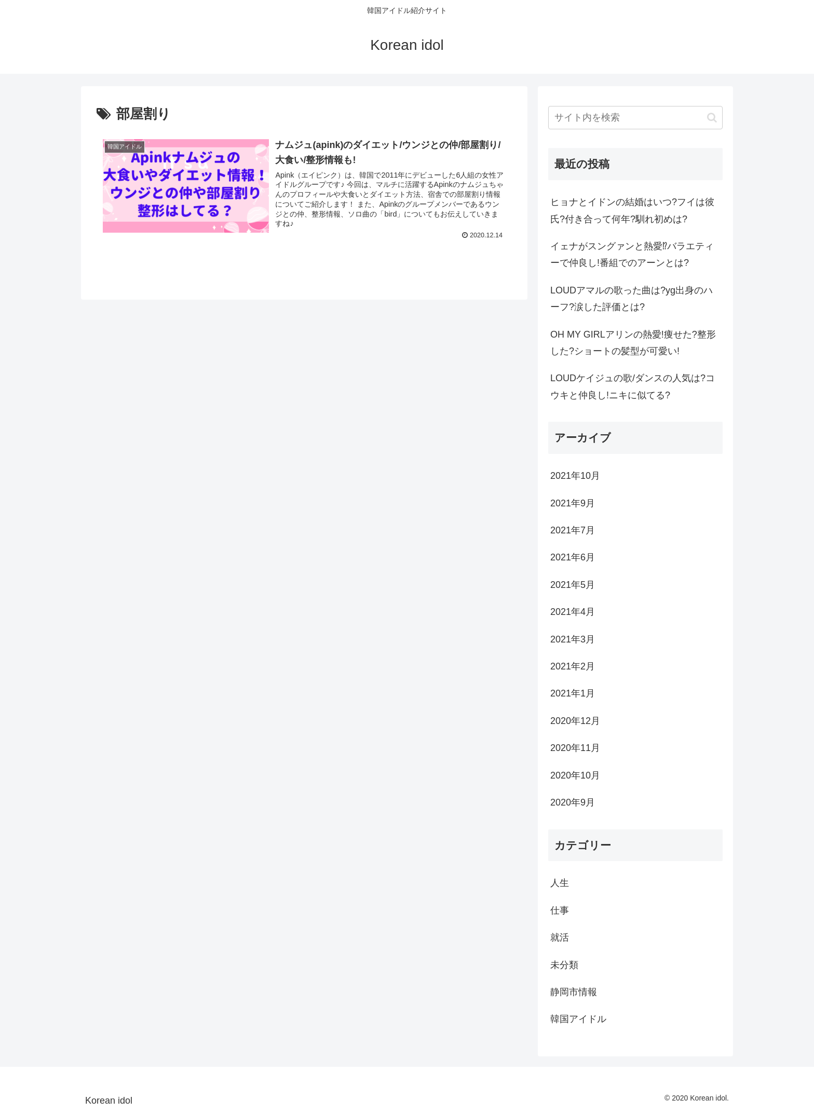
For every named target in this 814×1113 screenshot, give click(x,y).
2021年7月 (572, 530)
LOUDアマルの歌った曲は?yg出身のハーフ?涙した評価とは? (631, 298)
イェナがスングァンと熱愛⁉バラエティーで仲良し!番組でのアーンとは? (632, 254)
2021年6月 (572, 557)
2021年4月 (572, 612)
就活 (559, 937)
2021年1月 (572, 693)
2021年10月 (575, 476)
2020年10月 (575, 775)
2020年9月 (572, 802)
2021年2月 (572, 666)
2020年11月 (575, 748)
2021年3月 (572, 639)
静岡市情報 (573, 992)
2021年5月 (572, 585)
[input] (635, 117)
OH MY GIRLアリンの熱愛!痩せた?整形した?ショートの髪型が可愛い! (633, 342)
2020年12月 (575, 721)
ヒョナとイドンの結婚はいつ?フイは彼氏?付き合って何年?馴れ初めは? (632, 210)
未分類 (564, 965)
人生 (559, 883)
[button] (712, 118)
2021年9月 (572, 503)
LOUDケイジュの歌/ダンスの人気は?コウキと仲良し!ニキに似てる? (632, 386)
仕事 (559, 910)
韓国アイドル (578, 1019)
